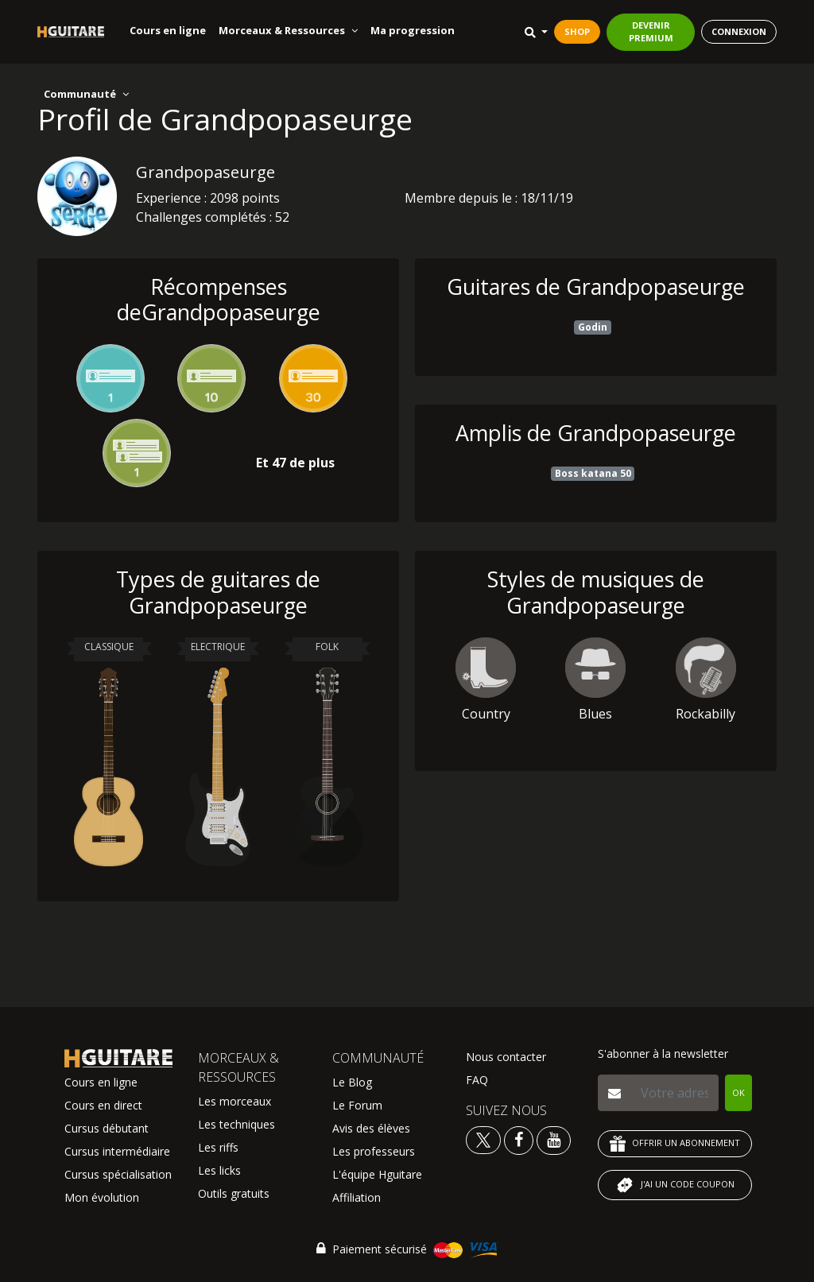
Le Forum (357, 1105)
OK (738, 1092)
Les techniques (236, 1124)
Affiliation (356, 1197)
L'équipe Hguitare (377, 1174)
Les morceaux (234, 1101)
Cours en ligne (168, 30)
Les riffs (218, 1147)
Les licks (219, 1170)
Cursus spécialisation (118, 1174)
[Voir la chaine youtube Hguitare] (554, 1139)
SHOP (577, 31)
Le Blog (352, 1082)
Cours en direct (103, 1105)
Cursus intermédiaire (117, 1151)
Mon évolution (101, 1197)
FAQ (477, 1079)
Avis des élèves (371, 1128)
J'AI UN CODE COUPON (675, 1185)
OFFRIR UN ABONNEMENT (675, 1144)
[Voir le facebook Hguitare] (518, 1139)
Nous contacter (506, 1056)
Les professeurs (373, 1151)
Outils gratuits (233, 1193)
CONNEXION (738, 31)
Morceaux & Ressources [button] (288, 30)
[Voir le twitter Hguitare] (485, 1139)
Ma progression (412, 30)
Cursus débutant (106, 1128)
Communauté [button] (86, 94)
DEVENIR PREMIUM (651, 32)
